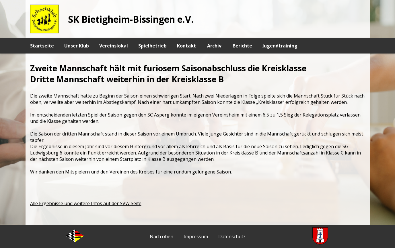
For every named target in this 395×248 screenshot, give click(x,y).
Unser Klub (76, 46)
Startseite (42, 46)
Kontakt (186, 46)
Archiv (214, 46)
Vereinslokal (113, 46)
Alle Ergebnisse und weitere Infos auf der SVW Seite (85, 203)
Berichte (242, 46)
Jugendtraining (279, 46)
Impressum (196, 236)
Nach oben (161, 236)
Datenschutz (232, 236)
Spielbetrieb (152, 46)
